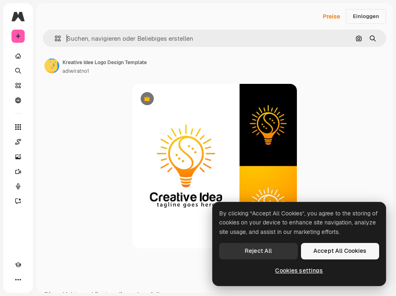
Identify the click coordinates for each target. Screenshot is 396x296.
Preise (331, 16)
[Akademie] (18, 264)
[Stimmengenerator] (18, 186)
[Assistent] (18, 201)
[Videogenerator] (18, 171)
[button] (54, 38)
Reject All (258, 250)
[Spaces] (18, 141)
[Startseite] (18, 55)
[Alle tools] (18, 127)
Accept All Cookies (340, 250)
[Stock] (18, 85)
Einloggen (366, 16)
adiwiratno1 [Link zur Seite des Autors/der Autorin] (76, 71)
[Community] (18, 100)
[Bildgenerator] (18, 156)
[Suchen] (18, 70)
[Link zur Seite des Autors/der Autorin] (51, 65)
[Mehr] (18, 279)
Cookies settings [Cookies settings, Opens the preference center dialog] (299, 270)
